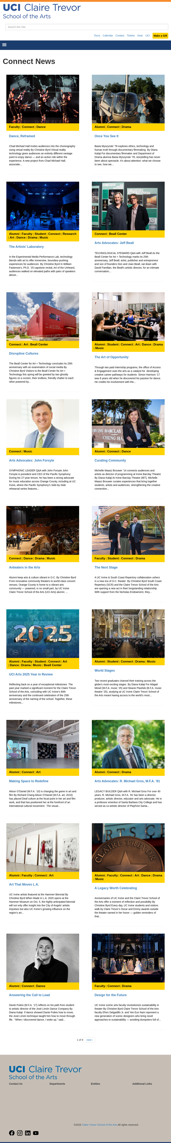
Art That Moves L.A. (24, 884)
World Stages (105, 670)
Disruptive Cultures (23, 353)
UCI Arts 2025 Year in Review (31, 674)
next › (90, 1039)
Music (44, 237)
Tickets (131, 35)
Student (40, 234)
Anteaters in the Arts (24, 567)
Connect (28, 127)
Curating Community (110, 460)
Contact (119, 35)
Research (69, 234)
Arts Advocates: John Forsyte (31, 460)
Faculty (14, 127)
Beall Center (118, 234)
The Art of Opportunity (112, 357)
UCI (147, 35)
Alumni (100, 127)
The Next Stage (106, 567)
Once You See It (107, 136)
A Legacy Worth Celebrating (116, 888)
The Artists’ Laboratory (26, 247)
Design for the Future (111, 995)
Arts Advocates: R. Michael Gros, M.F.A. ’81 (127, 781)
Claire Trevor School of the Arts (99, 1124)
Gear (140, 35)
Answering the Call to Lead (29, 995)
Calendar (108, 35)
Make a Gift (160, 35)
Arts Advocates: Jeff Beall (114, 243)
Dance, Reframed (22, 136)
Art (12, 237)
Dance (41, 127)
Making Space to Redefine (28, 781)
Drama (126, 127)
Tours (97, 35)
